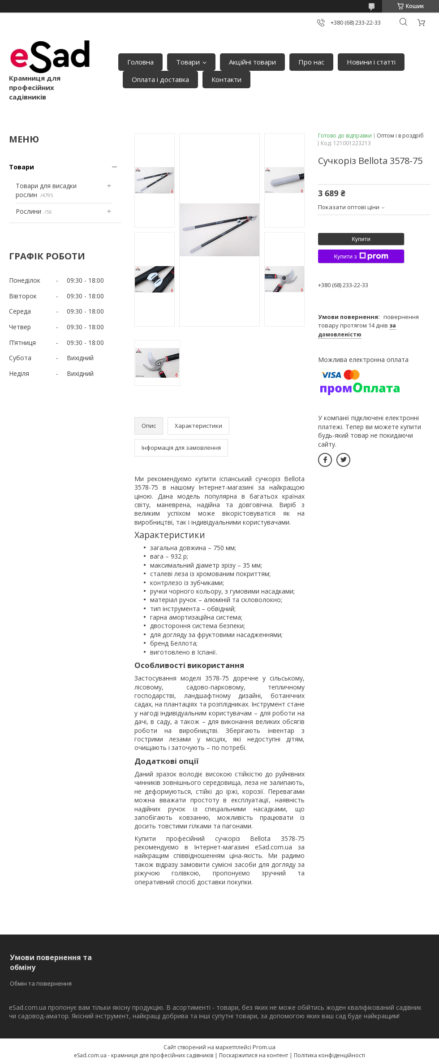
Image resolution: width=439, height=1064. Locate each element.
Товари (188, 61)
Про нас (311, 61)
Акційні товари (252, 61)
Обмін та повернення (41, 983)
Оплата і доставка (160, 79)
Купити (361, 239)
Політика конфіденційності (329, 1055)
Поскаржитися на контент (253, 1055)
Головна (140, 61)
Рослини (28, 211)
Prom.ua (264, 1047)
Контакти (226, 79)
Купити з (361, 256)
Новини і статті (371, 61)
